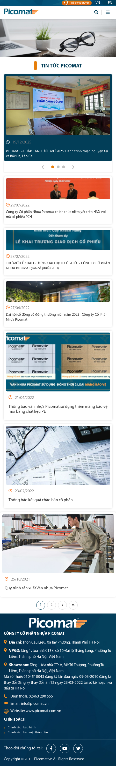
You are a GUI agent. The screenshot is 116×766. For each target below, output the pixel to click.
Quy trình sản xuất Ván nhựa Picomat (36, 588)
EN (110, 3)
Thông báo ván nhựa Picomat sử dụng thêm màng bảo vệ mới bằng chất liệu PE (58, 409)
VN (98, 3)
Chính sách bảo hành (22, 727)
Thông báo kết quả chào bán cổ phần (41, 500)
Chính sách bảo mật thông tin (28, 732)
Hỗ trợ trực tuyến (77, 3)
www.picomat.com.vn (43, 711)
